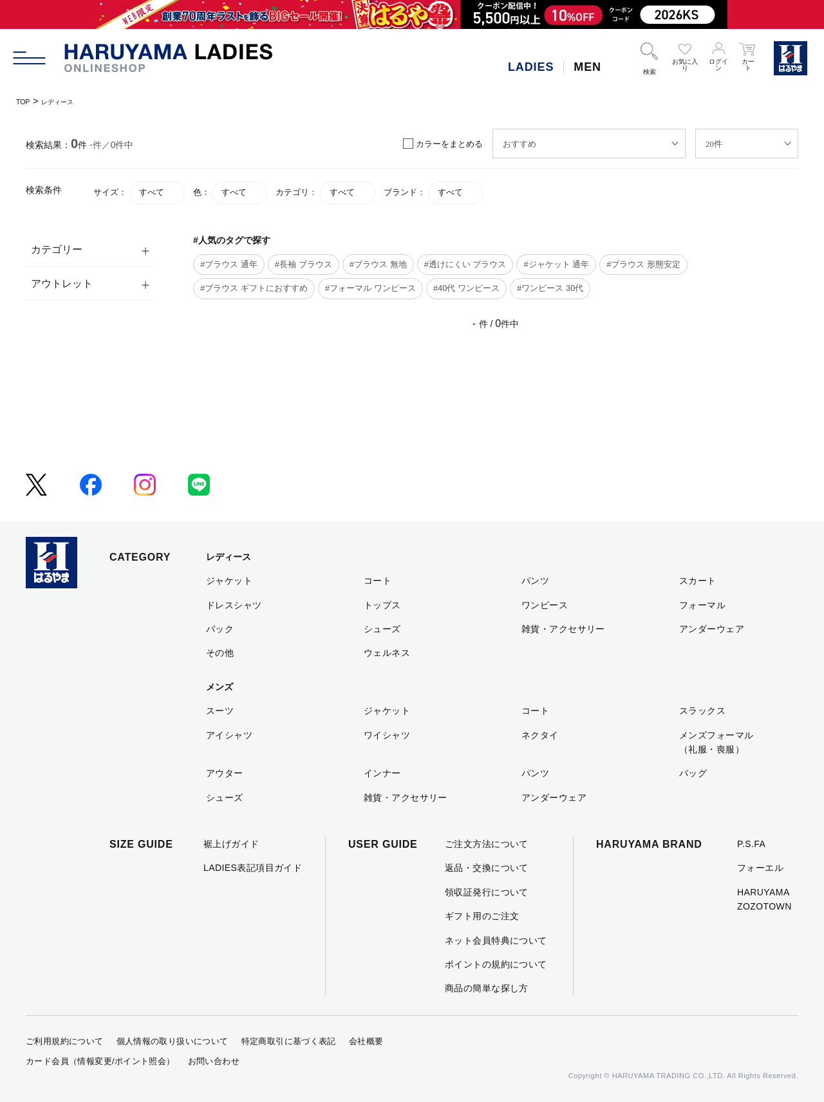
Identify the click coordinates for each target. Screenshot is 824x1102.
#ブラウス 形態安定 (643, 264)
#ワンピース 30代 (550, 288)
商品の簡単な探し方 (487, 988)
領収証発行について (487, 892)
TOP (25, 101)
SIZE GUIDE (141, 844)
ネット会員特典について (496, 940)
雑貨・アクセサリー (563, 629)
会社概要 (366, 1041)
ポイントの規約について (496, 964)
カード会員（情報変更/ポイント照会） (100, 1061)
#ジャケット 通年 (556, 264)
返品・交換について (487, 868)
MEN (587, 67)
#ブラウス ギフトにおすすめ (254, 288)
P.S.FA (751, 844)
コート (377, 580)
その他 (220, 653)
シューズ (382, 629)
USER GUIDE (383, 844)
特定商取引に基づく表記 (288, 1041)
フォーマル (702, 605)
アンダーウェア (711, 629)
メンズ (219, 687)
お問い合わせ (213, 1061)
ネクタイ (540, 735)
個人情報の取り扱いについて (173, 1041)
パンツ (535, 580)
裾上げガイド (231, 844)
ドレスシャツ (234, 605)
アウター (224, 773)
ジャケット (229, 580)
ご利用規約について (65, 1041)
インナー (382, 773)
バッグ (693, 773)
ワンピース (544, 605)
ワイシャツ (387, 735)
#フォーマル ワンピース (370, 288)
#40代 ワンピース (466, 288)
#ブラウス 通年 (229, 264)
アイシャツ (229, 735)
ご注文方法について (487, 844)
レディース (68, 101)
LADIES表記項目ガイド (252, 868)
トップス (382, 605)
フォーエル (760, 868)
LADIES (531, 67)
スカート (697, 580)
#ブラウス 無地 (378, 264)
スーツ (220, 710)
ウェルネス (387, 653)
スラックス (702, 710)
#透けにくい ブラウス (465, 264)
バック (220, 629)
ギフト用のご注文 (482, 916)
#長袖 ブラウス (303, 264)
